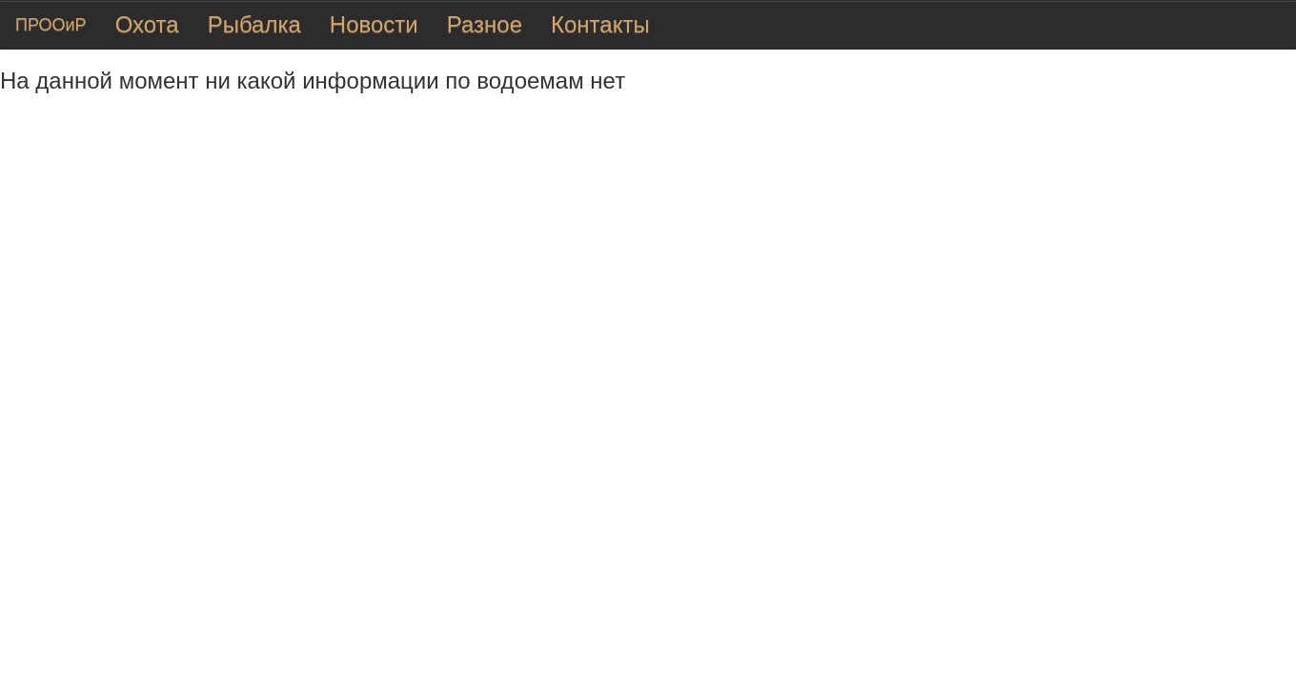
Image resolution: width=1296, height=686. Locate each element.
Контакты (600, 24)
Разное (484, 24)
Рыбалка (254, 24)
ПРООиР (51, 24)
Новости (374, 24)
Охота (147, 24)
